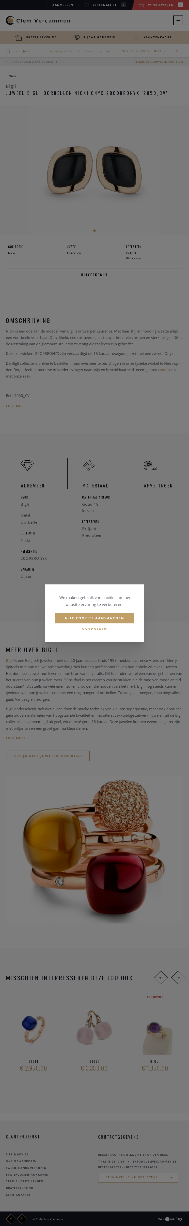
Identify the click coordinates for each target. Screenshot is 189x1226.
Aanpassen (95, 629)
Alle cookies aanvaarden (95, 618)
